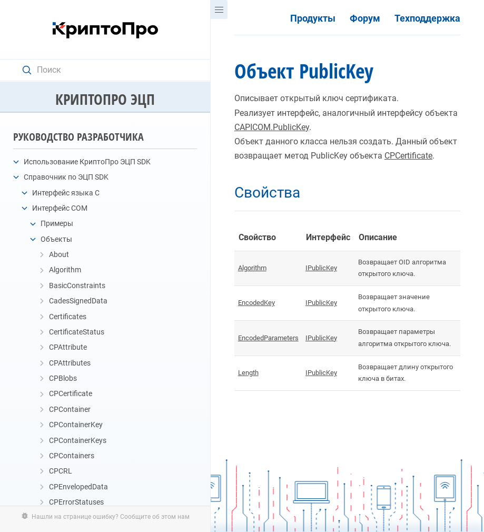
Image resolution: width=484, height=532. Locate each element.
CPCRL (60, 471)
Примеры (57, 223)
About (59, 254)
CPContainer (70, 409)
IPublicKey (321, 268)
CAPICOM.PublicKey (271, 127)
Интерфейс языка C (66, 193)
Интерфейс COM (59, 208)
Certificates (67, 316)
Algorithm (65, 269)
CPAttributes (70, 363)
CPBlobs (63, 378)
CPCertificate (70, 393)
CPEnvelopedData (78, 486)
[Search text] (110, 70)
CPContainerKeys (77, 440)
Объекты (56, 239)
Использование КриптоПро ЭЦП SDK (87, 161)
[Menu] (219, 9)
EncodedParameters (268, 338)
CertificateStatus (76, 332)
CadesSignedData (78, 301)
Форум (365, 18)
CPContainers (71, 455)
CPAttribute (68, 347)
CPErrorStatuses (76, 502)
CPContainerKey (76, 424)
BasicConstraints (77, 285)
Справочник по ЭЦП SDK (66, 177)
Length (248, 373)
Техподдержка (427, 18)
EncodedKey (256, 303)
